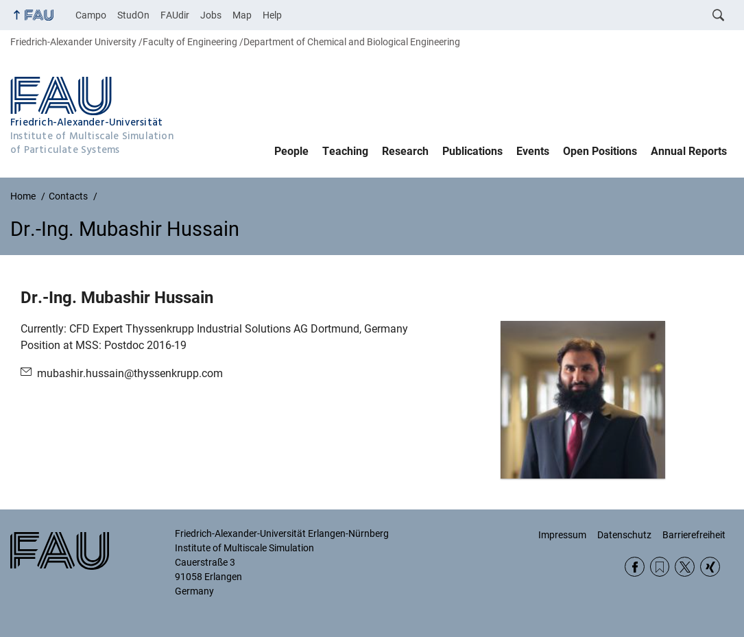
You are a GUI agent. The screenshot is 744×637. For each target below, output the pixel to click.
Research (405, 151)
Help (272, 15)
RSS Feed (660, 567)
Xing (710, 567)
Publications (472, 151)
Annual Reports (689, 151)
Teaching (345, 151)
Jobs (210, 15)
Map (242, 15)
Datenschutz (624, 534)
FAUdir (174, 15)
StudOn (133, 15)
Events (532, 151)
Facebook (635, 567)
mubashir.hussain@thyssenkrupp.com (130, 373)
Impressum (562, 534)
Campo (90, 15)
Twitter (685, 567)
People (291, 151)
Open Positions (600, 151)
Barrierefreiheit (693, 534)
